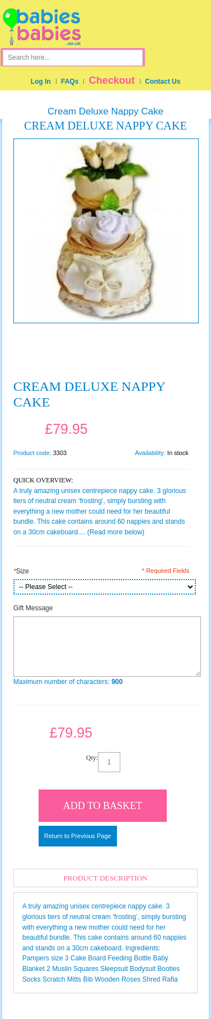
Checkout (112, 80)
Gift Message (33, 608)
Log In (41, 81)
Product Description (105, 878)
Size (21, 571)
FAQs (69, 81)
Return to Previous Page (77, 836)
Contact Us (162, 81)
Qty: (92, 758)
